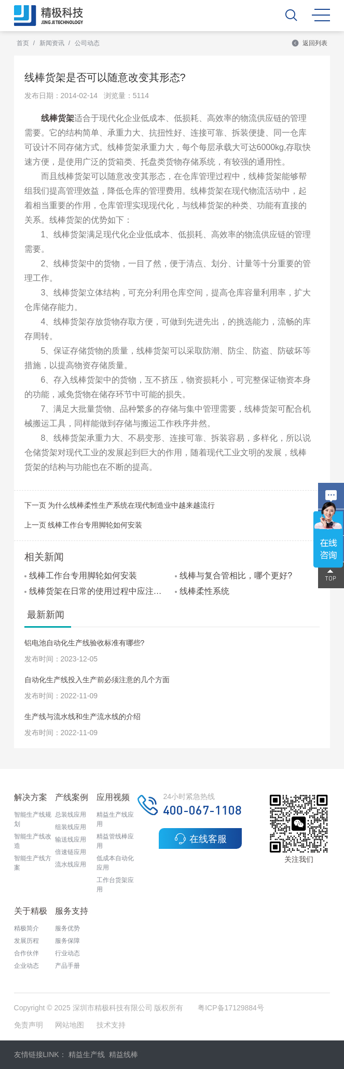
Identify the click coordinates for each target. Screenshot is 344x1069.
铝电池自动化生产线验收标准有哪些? (84, 643)
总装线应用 (70, 814)
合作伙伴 (26, 953)
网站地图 (69, 1025)
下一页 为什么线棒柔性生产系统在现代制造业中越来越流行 (119, 505)
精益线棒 (123, 1054)
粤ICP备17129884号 (231, 1008)
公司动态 (87, 43)
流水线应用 (70, 864)
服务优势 (67, 928)
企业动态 (26, 965)
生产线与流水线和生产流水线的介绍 (82, 716)
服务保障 (67, 940)
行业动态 (67, 953)
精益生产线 (86, 1054)
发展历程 (26, 940)
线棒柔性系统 (202, 591)
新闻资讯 (51, 43)
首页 (23, 43)
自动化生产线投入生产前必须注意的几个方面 (97, 679)
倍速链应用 (70, 852)
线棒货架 (57, 118)
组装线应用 (70, 827)
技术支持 (111, 1025)
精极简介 (26, 928)
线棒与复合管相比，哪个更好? (233, 575)
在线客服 (200, 838)
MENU (321, 15)
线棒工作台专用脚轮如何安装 (80, 575)
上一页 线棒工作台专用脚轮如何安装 (83, 525)
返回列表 (309, 43)
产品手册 (67, 965)
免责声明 (29, 1025)
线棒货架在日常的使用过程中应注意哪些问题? (96, 591)
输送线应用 (70, 839)
